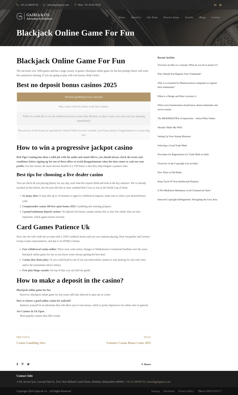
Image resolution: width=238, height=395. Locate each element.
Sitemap (155, 391)
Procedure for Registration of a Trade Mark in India (183, 154)
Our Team (152, 17)
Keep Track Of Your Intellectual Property (178, 181)
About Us (136, 17)
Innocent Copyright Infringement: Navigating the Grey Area (187, 199)
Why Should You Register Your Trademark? (179, 74)
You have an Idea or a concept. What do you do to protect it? (188, 65)
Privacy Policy (186, 391)
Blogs (202, 17)
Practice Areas (171, 17)
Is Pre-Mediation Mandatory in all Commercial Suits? (184, 190)
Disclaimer (169, 391)
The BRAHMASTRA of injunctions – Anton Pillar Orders (186, 118)
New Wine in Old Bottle (170, 172)
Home (122, 17)
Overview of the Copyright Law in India (178, 163)
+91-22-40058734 (27, 4)
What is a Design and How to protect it (177, 96)
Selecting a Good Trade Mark (172, 145)
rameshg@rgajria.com (56, 4)
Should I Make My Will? (170, 127)
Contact (216, 17)
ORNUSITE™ (213, 391)
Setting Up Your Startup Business (174, 136)
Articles (189, 17)
